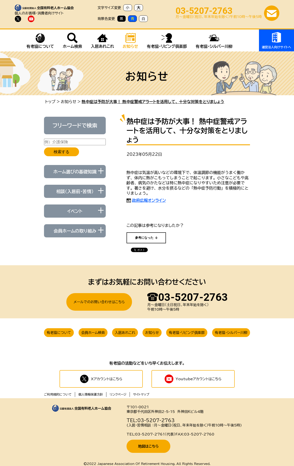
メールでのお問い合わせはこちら (99, 302)
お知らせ (68, 102)
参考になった (146, 238)
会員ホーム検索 (93, 332)
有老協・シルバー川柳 (231, 332)
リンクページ (118, 394)
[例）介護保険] (75, 142)
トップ (50, 102)
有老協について (59, 332)
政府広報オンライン (149, 200)
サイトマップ (141, 394)
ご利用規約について (58, 394)
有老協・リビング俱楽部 (187, 332)
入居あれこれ (125, 332)
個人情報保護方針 (90, 394)
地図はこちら (148, 446)
